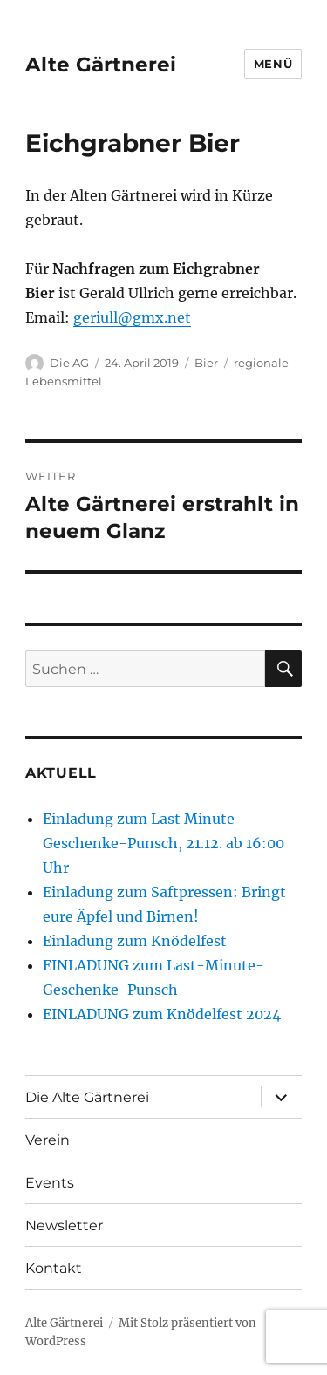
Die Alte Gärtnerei (87, 1097)
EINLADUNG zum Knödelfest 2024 (162, 1014)
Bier (206, 363)
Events (49, 1182)
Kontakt (53, 1268)
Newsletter (64, 1225)
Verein (47, 1140)
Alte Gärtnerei (100, 64)
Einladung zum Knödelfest (135, 941)
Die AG (69, 363)
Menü (273, 64)
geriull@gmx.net (132, 317)
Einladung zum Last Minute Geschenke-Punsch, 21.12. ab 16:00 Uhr (163, 843)
